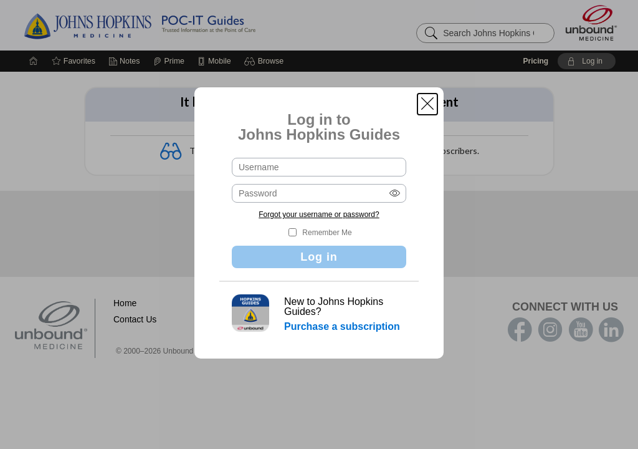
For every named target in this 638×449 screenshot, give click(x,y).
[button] (427, 104)
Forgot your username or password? (319, 214)
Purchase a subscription (342, 326)
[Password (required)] (319, 193)
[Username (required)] (319, 167)
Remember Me (326, 232)
